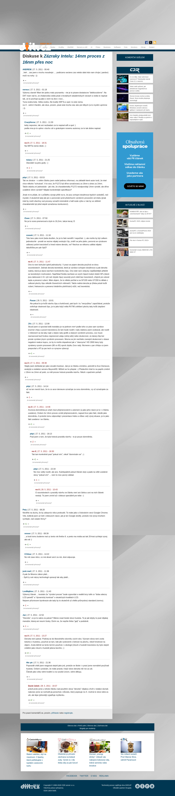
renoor (27, 533)
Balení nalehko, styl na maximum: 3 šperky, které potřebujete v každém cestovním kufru (36, 760)
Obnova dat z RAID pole (77, 726)
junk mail (27, 571)
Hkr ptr (29, 663)
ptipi (25, 177)
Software (117, 47)
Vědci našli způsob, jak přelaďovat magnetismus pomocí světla (138, 89)
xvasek (29, 235)
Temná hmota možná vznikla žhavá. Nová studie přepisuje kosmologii (140, 98)
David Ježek (33, 686)
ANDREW (27, 69)
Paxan (33, 300)
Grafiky (61, 47)
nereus (26, 90)
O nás (94, 776)
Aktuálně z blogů (134, 205)
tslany (29, 160)
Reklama (104, 776)
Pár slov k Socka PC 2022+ (139, 240)
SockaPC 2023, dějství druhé (140, 221)
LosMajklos (28, 591)
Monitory (134, 47)
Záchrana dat (102, 726)
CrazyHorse (29, 122)
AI (91, 47)
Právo (98, 47)
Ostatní (151, 47)
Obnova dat (91, 726)
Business (107, 47)
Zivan (27, 218)
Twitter (84, 776)
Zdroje (143, 47)
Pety (25, 510)
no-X (26, 143)
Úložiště (70, 47)
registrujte (68, 713)
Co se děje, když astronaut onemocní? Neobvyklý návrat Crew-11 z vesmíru (140, 79)
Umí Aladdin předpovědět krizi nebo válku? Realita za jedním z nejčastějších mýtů (141, 117)
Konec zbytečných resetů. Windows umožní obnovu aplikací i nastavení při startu (140, 108)
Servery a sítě (82, 47)
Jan (24, 615)
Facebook (71, 776)
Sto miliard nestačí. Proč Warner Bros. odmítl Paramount (129, 757)
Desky (52, 47)
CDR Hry (135, 70)
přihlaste (55, 713)
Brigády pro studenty (87, 728)
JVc (29, 324)
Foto (125, 47)
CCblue (27, 554)
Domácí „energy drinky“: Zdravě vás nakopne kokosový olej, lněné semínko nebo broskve (99, 760)
